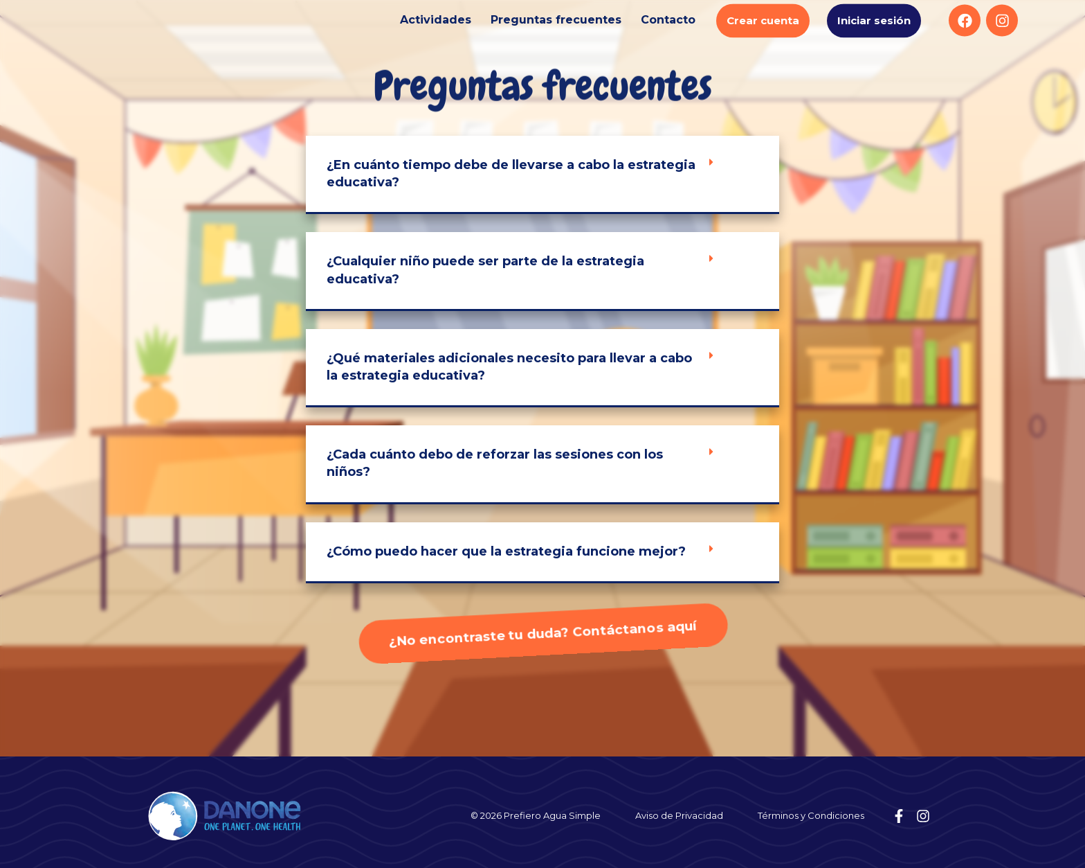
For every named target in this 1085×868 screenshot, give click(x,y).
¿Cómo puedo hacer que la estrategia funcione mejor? (506, 551)
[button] (542, 175)
